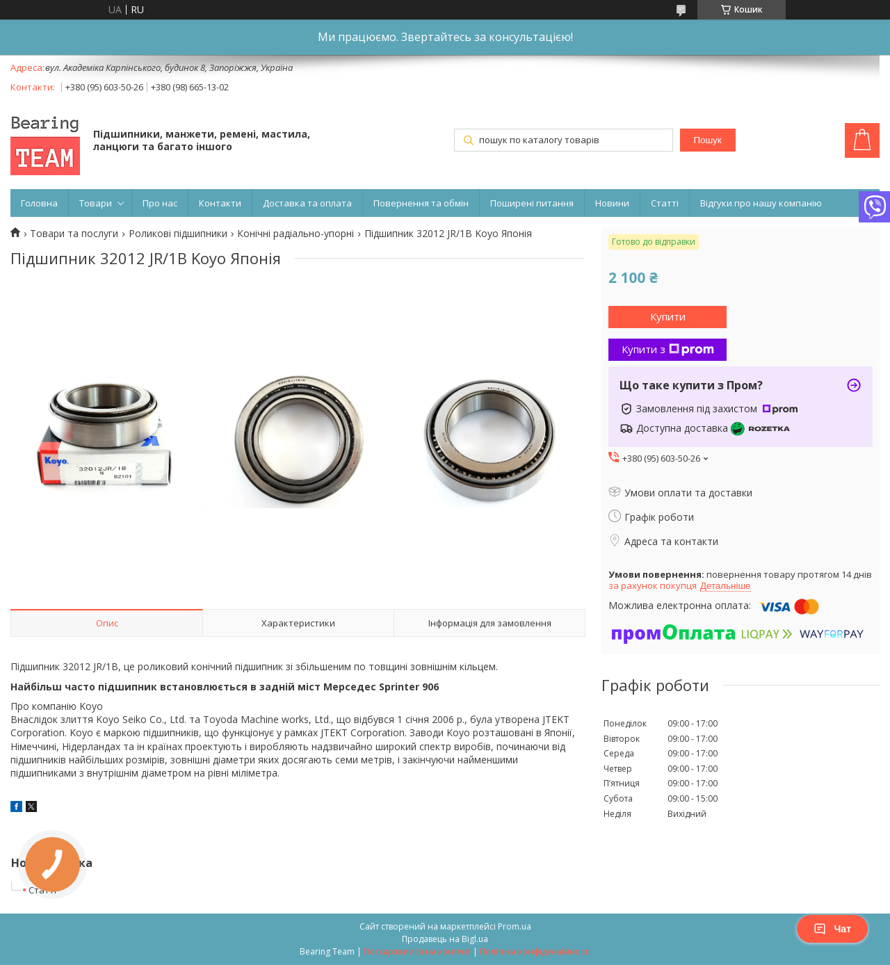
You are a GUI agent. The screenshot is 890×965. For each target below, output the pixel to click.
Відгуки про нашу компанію (761, 203)
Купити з (668, 349)
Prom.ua (514, 926)
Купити (668, 316)
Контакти (220, 203)
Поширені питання (532, 203)
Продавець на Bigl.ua (445, 939)
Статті (665, 203)
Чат (832, 929)
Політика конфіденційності (535, 951)
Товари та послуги (74, 233)
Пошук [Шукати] (707, 140)
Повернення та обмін (421, 203)
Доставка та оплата (307, 203)
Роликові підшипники (178, 233)
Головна (39, 203)
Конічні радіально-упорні (295, 233)
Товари (95, 203)
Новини (612, 203)
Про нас (160, 203)
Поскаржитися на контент (417, 951)
